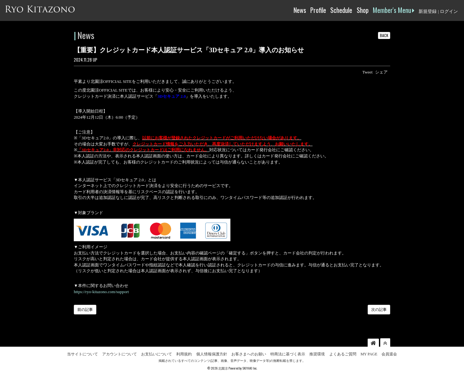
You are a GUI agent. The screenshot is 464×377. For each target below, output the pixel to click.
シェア (381, 72)
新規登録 (428, 11)
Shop (363, 10)
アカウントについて (119, 354)
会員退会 (389, 354)
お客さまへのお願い (248, 354)
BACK (384, 35)
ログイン (449, 11)
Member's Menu (393, 10)
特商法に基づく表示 (287, 354)
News (300, 10)
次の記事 (379, 309)
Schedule (341, 10)
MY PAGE (369, 354)
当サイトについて (82, 354)
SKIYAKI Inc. (249, 368)
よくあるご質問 (342, 354)
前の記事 (85, 309)
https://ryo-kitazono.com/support (101, 291)
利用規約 (184, 354)
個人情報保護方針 (211, 354)
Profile (318, 10)
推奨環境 (317, 354)
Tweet (367, 72)
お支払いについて (156, 354)
